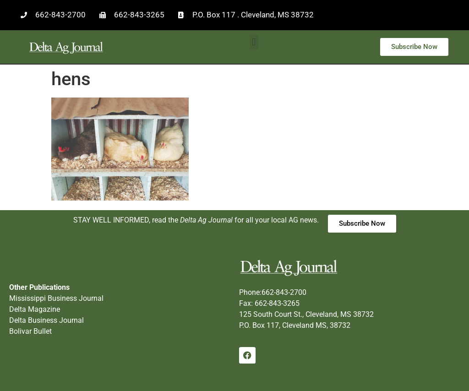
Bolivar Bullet (30, 331)
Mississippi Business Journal (56, 298)
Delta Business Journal (46, 320)
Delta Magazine (34, 309)
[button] (254, 42)
